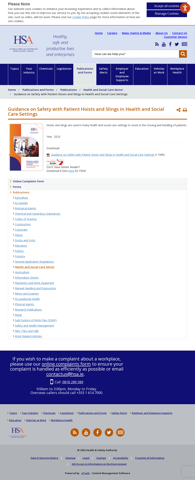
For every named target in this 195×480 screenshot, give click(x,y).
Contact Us (179, 33)
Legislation (64, 68)
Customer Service (175, 37)
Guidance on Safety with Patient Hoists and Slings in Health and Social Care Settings (102, 154)
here (72, 171)
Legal (85, 458)
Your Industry (29, 70)
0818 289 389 (72, 382)
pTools (86, 473)
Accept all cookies (166, 6)
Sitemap (70, 458)
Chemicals (46, 68)
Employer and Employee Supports (122, 74)
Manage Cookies (167, 13)
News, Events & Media (136, 33)
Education (142, 68)
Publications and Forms (85, 70)
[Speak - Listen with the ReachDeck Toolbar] (185, 8)
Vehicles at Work (159, 70)
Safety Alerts (103, 70)
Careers (112, 33)
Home (99, 33)
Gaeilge (101, 458)
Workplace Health (177, 70)
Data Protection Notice (44, 458)
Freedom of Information (149, 458)
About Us (161, 33)
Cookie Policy (81, 17)
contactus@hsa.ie (65, 374)
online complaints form (66, 364)
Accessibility (120, 458)
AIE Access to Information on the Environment (99, 464)
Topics (14, 68)
